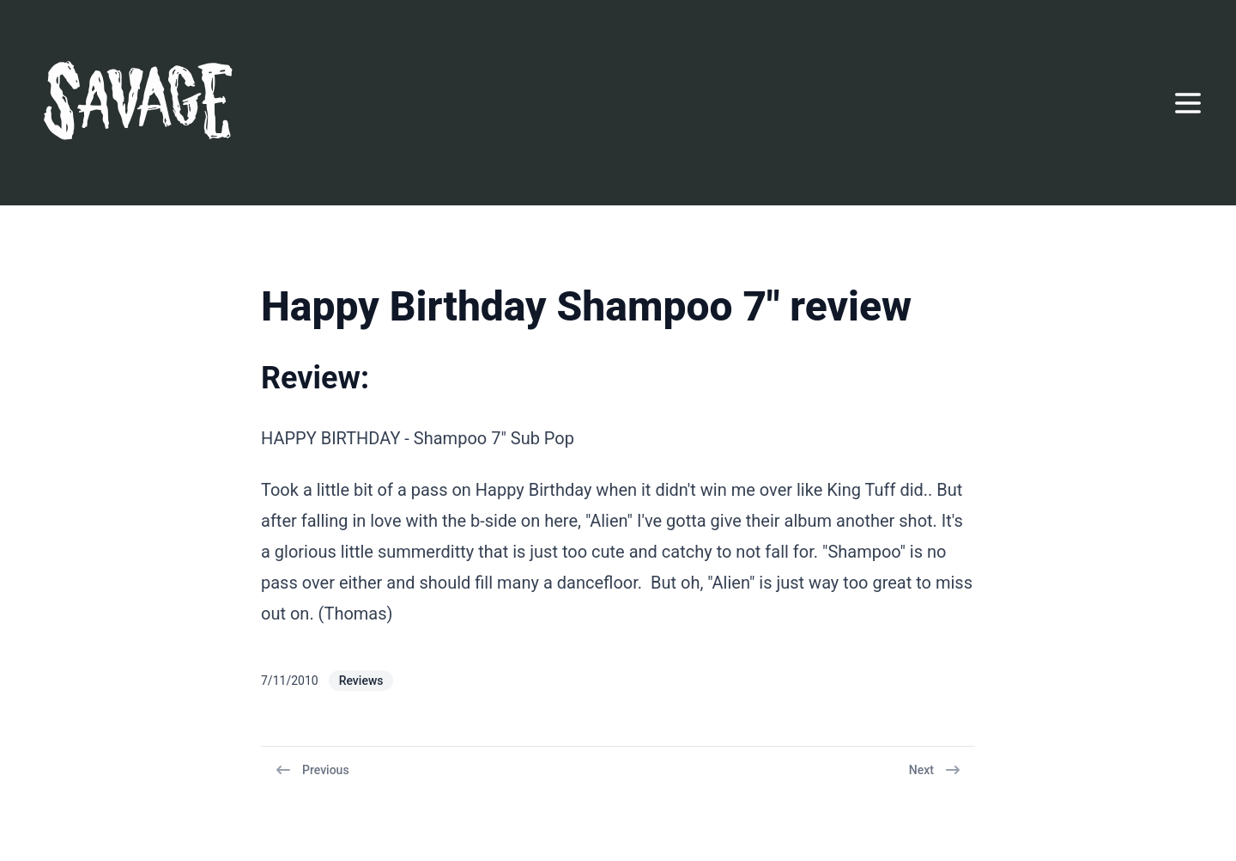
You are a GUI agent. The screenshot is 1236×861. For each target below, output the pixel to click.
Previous (312, 770)
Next (935, 770)
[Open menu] (1188, 103)
